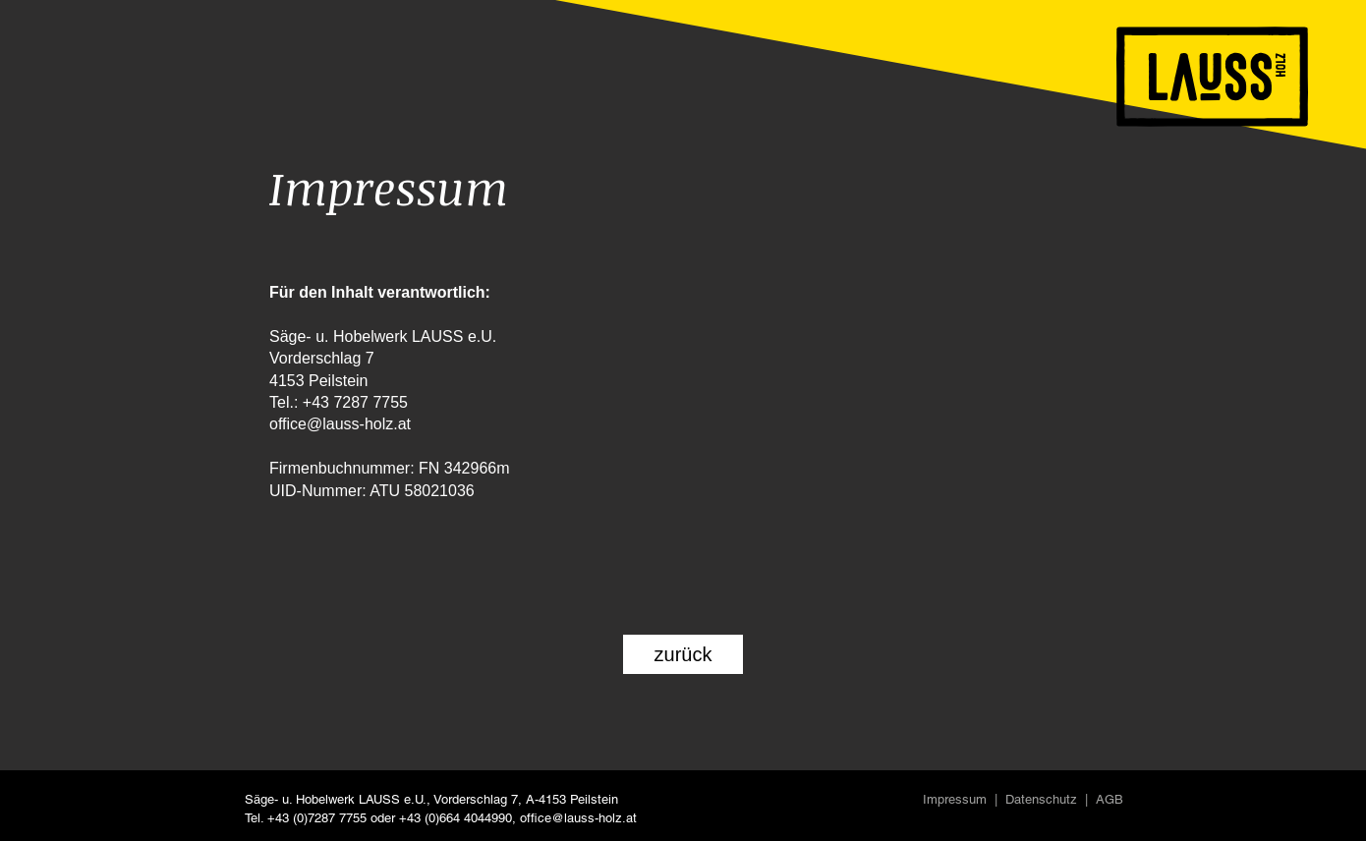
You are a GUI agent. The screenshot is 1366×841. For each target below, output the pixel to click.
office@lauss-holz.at (578, 818)
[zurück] (683, 654)
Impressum (955, 799)
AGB (1109, 799)
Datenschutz (1041, 799)
